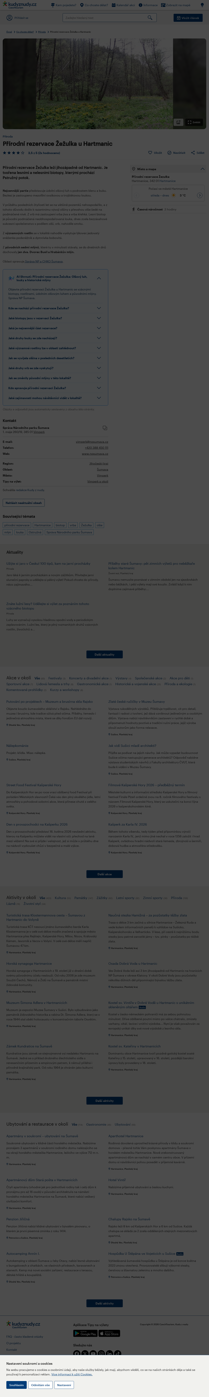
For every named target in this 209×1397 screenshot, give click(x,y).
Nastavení (64, 1385)
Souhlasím (16, 1385)
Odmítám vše (40, 1385)
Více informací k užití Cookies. (72, 1374)
